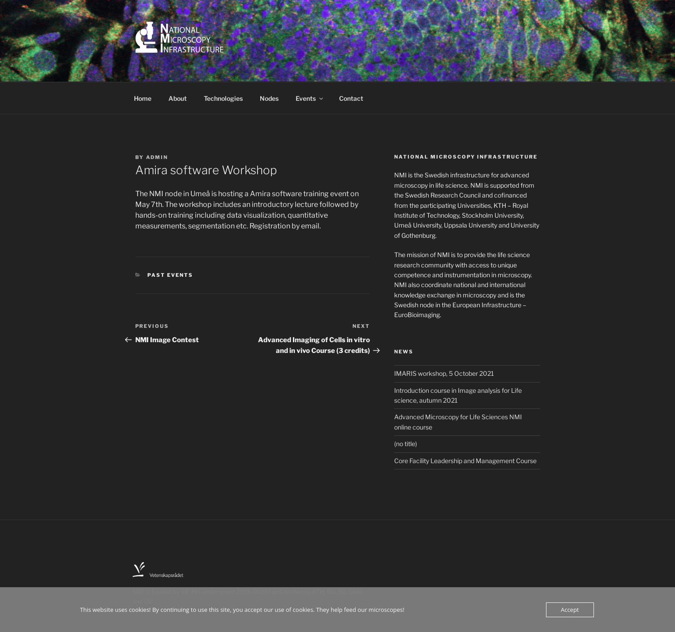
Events (310, 98)
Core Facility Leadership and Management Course (465, 460)
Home (142, 98)
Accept (570, 610)
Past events (170, 275)
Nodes (269, 98)
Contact (351, 98)
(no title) (405, 443)
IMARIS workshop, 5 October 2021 (444, 373)
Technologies (223, 98)
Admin (157, 157)
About (177, 98)
